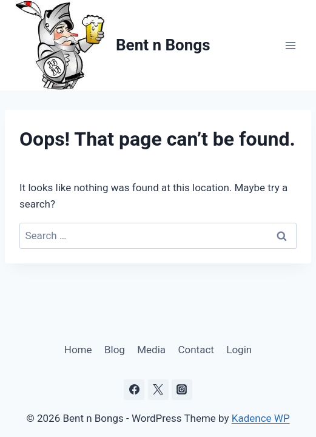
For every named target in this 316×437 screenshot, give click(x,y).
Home (78, 350)
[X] (158, 389)
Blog (114, 350)
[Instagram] (182, 389)
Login (239, 350)
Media (151, 350)
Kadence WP (261, 418)
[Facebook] (134, 389)
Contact (195, 350)
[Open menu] (290, 45)
